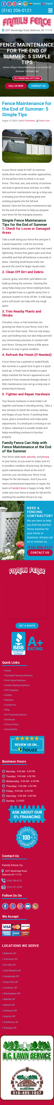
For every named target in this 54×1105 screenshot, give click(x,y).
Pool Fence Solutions (14, 680)
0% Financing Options (14, 714)
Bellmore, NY (10, 953)
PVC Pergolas (10, 690)
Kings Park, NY (11, 982)
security (31, 456)
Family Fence (18, 488)
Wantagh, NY (10, 1028)
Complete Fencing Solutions (18, 675)
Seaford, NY (9, 1016)
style (23, 456)
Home (6, 67)
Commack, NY (11, 959)
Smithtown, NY (11, 1022)
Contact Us (38, 86)
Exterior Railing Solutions (16, 685)
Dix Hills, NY (10, 964)
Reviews (8, 700)
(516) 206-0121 (16, 10)
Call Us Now (15, 86)
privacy (45, 456)
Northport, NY (10, 1010)
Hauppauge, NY (11, 976)
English (47, 3)
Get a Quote (27, 625)
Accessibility (10, 729)
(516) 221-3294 (14, 887)
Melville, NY (9, 999)
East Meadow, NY (12, 970)
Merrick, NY (9, 1005)
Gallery (7, 695)
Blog (13, 67)
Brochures (9, 719)
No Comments (28, 120)
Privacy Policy (11, 724)
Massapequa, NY (12, 993)
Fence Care (44, 120)
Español (35, 3)
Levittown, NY (10, 987)
